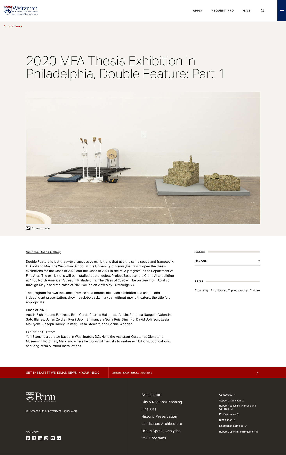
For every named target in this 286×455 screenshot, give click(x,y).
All (13, 26)
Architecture (152, 394)
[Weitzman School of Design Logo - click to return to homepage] (21, 10)
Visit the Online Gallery (43, 252)
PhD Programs (154, 438)
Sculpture (219, 290)
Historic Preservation (159, 416)
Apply (197, 11)
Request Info (223, 11)
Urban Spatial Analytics (161, 431)
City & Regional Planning (162, 402)
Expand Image (38, 228)
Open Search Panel (263, 11)
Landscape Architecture (162, 423)
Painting (203, 290)
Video (256, 290)
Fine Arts (201, 260)
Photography (239, 290)
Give (246, 11)
